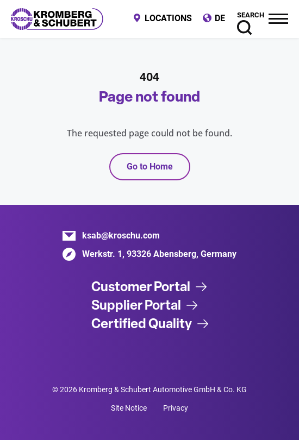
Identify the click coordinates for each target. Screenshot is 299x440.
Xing (136, 358)
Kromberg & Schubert (57, 19)
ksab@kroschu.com (121, 235)
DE (220, 18)
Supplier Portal (136, 305)
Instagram (190, 358)
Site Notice (129, 408)
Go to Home (150, 166)
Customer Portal (140, 286)
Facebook (163, 358)
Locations (168, 18)
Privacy (175, 408)
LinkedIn (109, 358)
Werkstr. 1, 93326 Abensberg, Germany (159, 254)
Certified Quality (141, 323)
